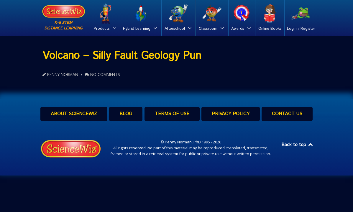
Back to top (297, 144)
